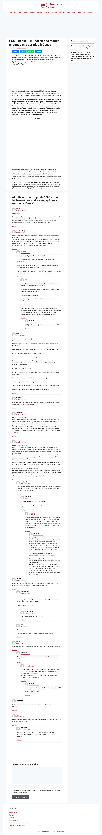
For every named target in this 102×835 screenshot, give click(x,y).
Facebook (15, 51)
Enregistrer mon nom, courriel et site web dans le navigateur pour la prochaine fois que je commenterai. (37, 791)
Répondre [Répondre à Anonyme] (14, 436)
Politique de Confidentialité (17, 825)
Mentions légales (14, 820)
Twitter (22, 51)
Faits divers (54, 12)
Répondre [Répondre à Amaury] (14, 226)
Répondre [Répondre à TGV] (14, 725)
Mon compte (13, 812)
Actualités (13, 12)
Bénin (19, 12)
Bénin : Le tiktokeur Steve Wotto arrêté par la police (82, 58)
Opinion (61, 12)
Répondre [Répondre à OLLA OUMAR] (14, 710)
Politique (25, 12)
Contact (90, 12)
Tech (84, 12)
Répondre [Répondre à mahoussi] (14, 408)
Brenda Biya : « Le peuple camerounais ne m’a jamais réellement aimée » (82, 48)
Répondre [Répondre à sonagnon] (19, 277)
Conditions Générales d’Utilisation (19, 823)
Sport (79, 12)
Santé (73, 12)
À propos (12, 815)
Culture (46, 12)
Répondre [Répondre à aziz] (23, 318)
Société (32, 12)
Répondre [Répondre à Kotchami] (19, 494)
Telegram (38, 51)
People (68, 12)
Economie (39, 12)
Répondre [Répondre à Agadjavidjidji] (14, 249)
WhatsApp (30, 51)
